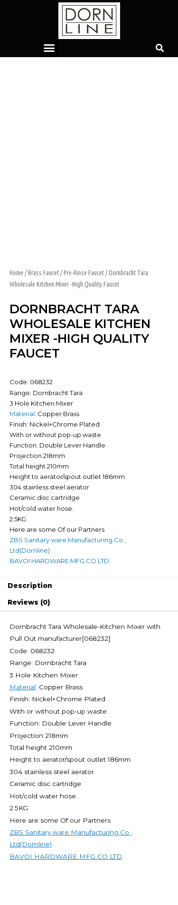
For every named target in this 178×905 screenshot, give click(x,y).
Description (30, 585)
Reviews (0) (29, 602)
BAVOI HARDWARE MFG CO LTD (59, 561)
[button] (49, 48)
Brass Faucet (43, 273)
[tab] (89, 586)
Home (16, 273)
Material (22, 414)
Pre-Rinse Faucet (84, 273)
